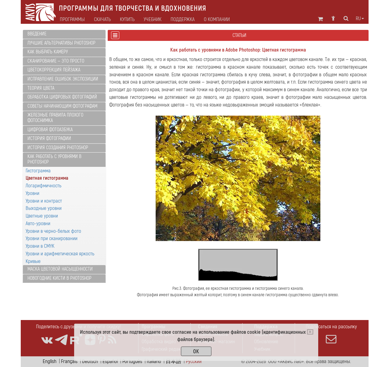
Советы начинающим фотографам (62, 106)
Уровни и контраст (44, 201)
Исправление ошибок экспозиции (62, 79)
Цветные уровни (42, 216)
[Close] (310, 332)
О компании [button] (217, 19)
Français (69, 361)
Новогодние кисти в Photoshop (59, 278)
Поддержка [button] (183, 19)
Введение (36, 34)
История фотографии (49, 138)
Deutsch (90, 361)
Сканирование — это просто (55, 61)
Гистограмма (38, 170)
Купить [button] (127, 19)
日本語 (173, 361)
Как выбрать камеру (47, 52)
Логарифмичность (43, 185)
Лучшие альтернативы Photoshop (61, 43)
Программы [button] (72, 19)
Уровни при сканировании (51, 238)
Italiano (154, 361)
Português (132, 361)
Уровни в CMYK (40, 246)
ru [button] (360, 19)
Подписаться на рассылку (331, 333)
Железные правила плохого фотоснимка (55, 118)
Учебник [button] (152, 19)
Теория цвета (40, 88)
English (49, 361)
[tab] (64, 34)
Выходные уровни (44, 208)
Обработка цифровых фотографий (62, 97)
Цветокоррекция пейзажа (53, 70)
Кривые (33, 261)
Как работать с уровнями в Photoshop (54, 159)
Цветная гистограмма (47, 178)
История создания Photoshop (57, 148)
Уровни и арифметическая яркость (60, 253)
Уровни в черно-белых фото (53, 231)
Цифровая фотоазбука (50, 130)
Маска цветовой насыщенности (60, 269)
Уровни (32, 193)
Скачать (102, 19)
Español (110, 361)
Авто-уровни (38, 223)
